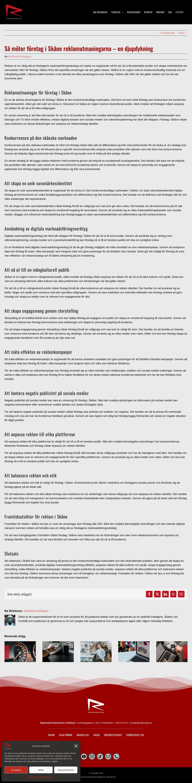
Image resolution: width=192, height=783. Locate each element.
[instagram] (92, 756)
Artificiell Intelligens (19, 56)
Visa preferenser (65, 770)
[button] (75, 746)
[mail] (108, 756)
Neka (41, 770)
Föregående (167, 32)
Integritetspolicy (46, 777)
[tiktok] (100, 756)
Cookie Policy (33, 777)
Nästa (181, 32)
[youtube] (84, 756)
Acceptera (16, 770)
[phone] (116, 756)
